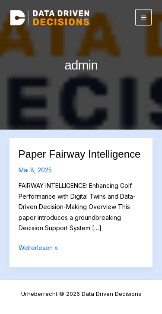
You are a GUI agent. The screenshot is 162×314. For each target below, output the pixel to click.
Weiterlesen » (38, 248)
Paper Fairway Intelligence (80, 154)
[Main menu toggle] (143, 17)
